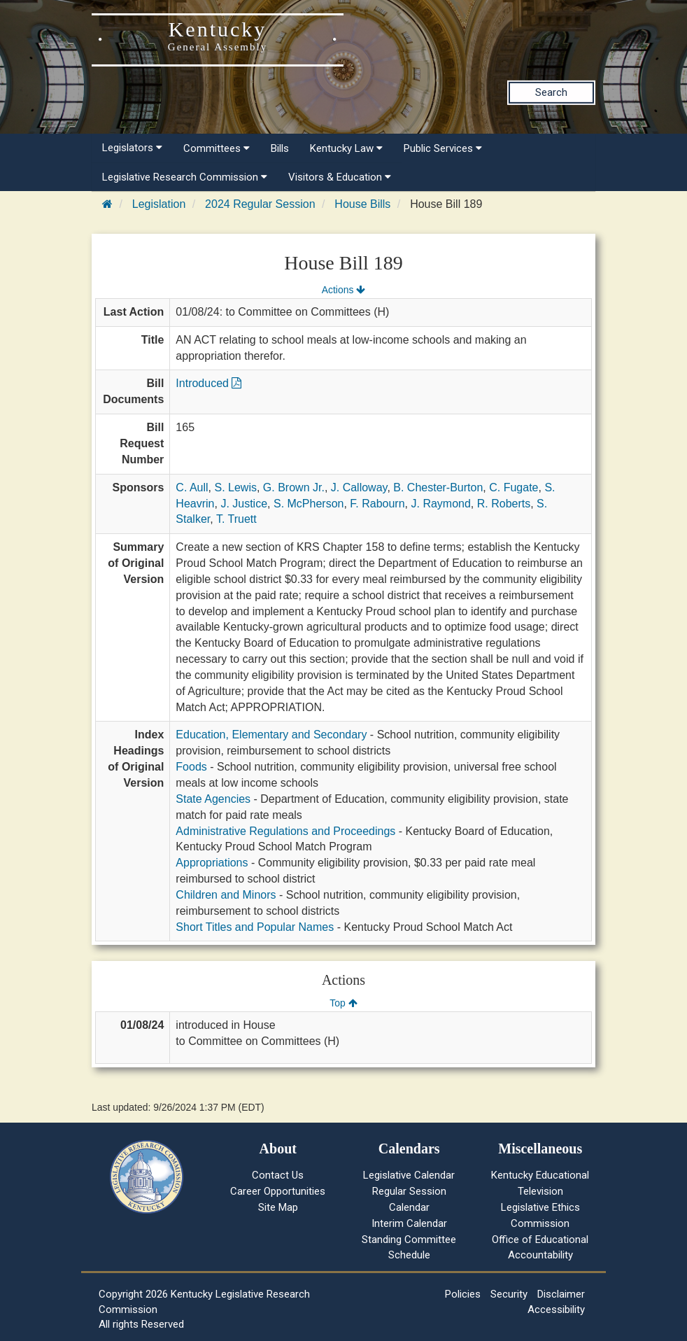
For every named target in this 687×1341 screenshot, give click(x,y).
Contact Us (278, 1175)
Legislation (159, 204)
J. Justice (243, 504)
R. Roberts (503, 504)
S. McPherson (309, 504)
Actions (343, 289)
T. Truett (236, 519)
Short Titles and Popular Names (255, 927)
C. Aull (192, 487)
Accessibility (556, 1309)
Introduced (208, 383)
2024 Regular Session (260, 204)
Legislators (132, 147)
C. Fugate (513, 487)
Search (551, 92)
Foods (191, 767)
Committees (216, 148)
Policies (463, 1294)
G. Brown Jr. (294, 487)
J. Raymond (440, 504)
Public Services (443, 148)
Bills (280, 148)
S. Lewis (235, 487)
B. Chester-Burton (438, 487)
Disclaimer (561, 1294)
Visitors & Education (339, 177)
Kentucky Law (346, 148)
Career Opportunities (277, 1191)
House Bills (362, 204)
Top (343, 1003)
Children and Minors (226, 895)
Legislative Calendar (409, 1175)
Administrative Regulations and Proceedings (285, 831)
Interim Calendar (409, 1223)
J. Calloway (359, 487)
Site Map (278, 1207)
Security (508, 1294)
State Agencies (213, 799)
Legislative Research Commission (184, 177)
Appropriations (212, 863)
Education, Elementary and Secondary (271, 734)
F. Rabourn (377, 504)
